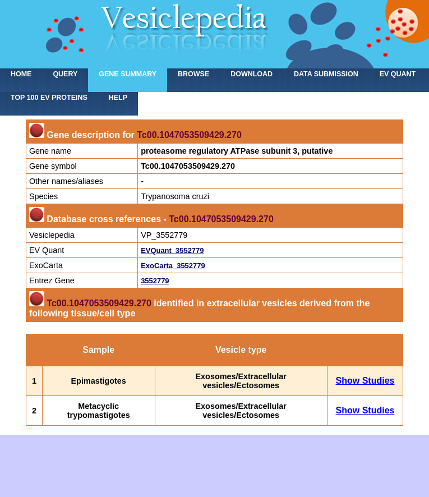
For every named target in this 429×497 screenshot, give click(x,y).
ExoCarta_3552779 (173, 265)
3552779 (155, 281)
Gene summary (127, 74)
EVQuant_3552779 (172, 250)
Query (65, 74)
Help (118, 98)
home (21, 74)
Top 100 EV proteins (49, 98)
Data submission (326, 74)
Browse (193, 74)
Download (251, 74)
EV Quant (398, 74)
